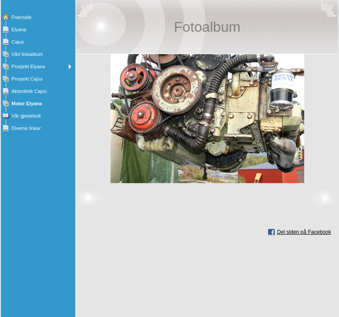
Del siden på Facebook (304, 232)
